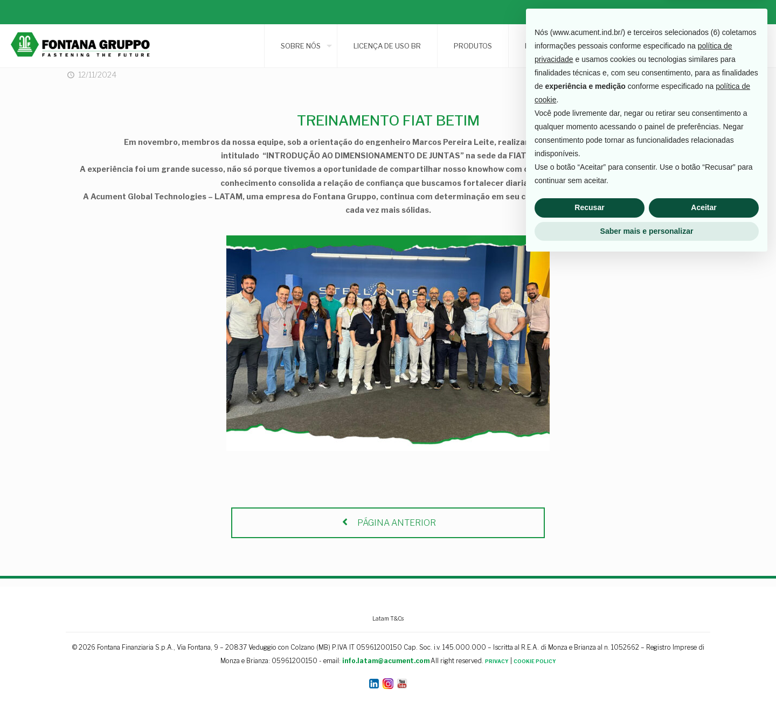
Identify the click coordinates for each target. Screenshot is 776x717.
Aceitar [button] (703, 664)
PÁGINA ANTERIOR (388, 523)
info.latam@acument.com (385, 661)
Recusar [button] (589, 664)
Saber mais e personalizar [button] (647, 687)
